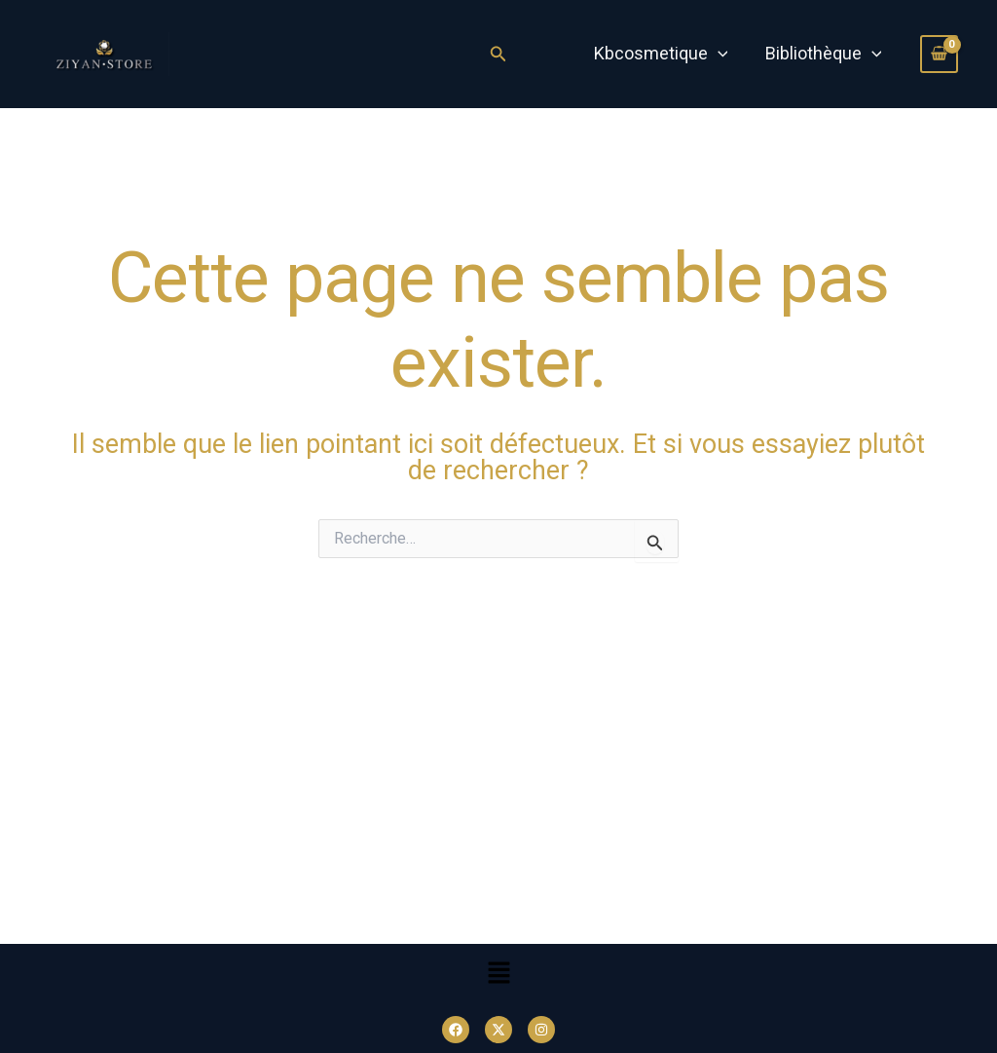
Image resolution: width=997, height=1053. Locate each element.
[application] (721, 53)
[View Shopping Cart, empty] (939, 53)
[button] (498, 975)
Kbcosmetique (664, 53)
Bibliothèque (824, 53)
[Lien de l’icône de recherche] (498, 54)
